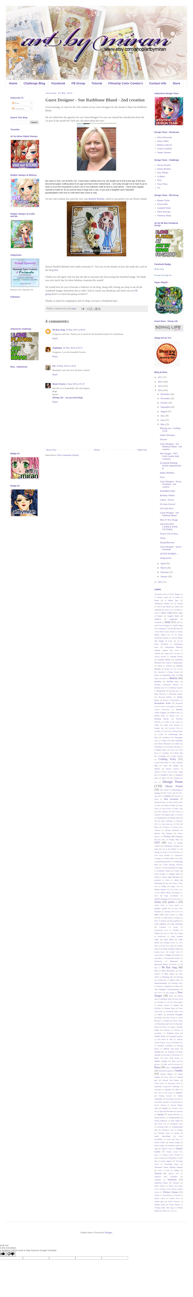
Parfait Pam (170, 1008)
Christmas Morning (173, 747)
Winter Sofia (159, 1204)
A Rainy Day (171, 600)
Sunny (180, 1130)
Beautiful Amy (169, 675)
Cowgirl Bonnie (177, 756)
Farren (180, 815)
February (164, 572)
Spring (160, 1114)
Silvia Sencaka (163, 211)
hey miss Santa (171, 883)
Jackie (157, 901)
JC (179, 912)
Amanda (157, 610)
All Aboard (178, 604)
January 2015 (170, 912)
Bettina (173, 678)
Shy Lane (168, 1093)
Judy (181, 915)
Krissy (163, 921)
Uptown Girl (173, 1174)
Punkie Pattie (159, 1036)
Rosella (167, 1055)
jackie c (172, 901)
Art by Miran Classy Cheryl (164, 632)
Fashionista (161, 818)
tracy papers (167, 1161)
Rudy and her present (171, 1064)
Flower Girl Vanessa (163, 833)
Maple (168, 955)
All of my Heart (164, 607)
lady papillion (175, 921)
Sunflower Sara (167, 1130)
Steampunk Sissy (176, 1124)
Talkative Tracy (166, 1149)
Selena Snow (159, 1083)
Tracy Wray (162, 184)
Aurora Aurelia (164, 165)
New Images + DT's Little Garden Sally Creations (169, 456)
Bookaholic (176, 700)
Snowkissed (176, 1102)
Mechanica (158, 961)
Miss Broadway (168, 971)
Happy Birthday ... (168, 473)
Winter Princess (173, 1201)
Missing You (168, 977)
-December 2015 (160, 594)
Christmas (158, 747)
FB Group (78, 83)
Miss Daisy (169, 974)
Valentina (157, 1180)
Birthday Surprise (176, 688)
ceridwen (166, 737)
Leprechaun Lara (161, 930)
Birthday (157, 681)
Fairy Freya (166, 809)
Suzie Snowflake (162, 1136)
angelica (157, 619)
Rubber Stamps (160, 1061)
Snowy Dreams (160, 1105)
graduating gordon (163, 862)
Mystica (168, 986)
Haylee (156, 877)
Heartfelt (157, 880)
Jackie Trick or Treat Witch (166, 905)
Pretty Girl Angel (168, 1027)
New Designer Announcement (166, 989)
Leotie (175, 927)
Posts (15, 103)
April (163, 563)
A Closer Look (161, 597)
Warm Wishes (159, 1186)
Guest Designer (160, 874)
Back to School (165, 666)
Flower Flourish (172, 830)
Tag (155, 1149)
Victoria (176, 1183)
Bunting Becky (161, 719)
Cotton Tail (178, 753)
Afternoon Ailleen (162, 603)
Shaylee (168, 1089)
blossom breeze (176, 694)
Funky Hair (174, 839)
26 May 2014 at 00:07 (76, 330)
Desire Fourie (58, 384)
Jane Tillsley (162, 172)
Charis (164, 740)
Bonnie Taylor (163, 200)
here (56, 270)
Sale (167, 1068)
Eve (158, 805)
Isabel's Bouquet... (168, 435)
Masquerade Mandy (172, 958)
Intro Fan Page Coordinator (166, 896)
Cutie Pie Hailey (171, 765)
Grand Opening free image (173, 868)
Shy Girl (157, 1093)
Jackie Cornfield (164, 148)
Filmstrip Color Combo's (125, 83)
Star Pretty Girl (160, 1124)
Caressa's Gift (174, 728)
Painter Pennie (163, 1005)
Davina (157, 772)
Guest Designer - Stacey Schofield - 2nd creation (171, 484)
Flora (162, 477)
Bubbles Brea (175, 713)
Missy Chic (175, 980)
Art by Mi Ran (174, 628)
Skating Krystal (165, 1096)
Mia (156, 971)
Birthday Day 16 (160, 688)
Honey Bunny (160, 889)
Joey (156, 914)
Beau (156, 675)
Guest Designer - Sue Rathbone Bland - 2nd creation (171, 446)
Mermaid (173, 961)
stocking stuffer (163, 1127)
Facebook (58, 83)
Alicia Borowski (164, 137)
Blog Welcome (160, 694)
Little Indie (168, 939)
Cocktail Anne (160, 750)
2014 (160, 390)
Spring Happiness (160, 1121)
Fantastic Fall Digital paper (164, 815)
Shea (177, 1089)
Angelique (57, 348)
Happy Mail (174, 874)
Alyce (177, 607)
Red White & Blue (165, 1039)
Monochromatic (160, 983)
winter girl (158, 1201)
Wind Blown (167, 1195)
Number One (165, 999)
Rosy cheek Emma (171, 1058)
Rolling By (159, 1052)
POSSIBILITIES (167, 491)
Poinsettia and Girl (164, 1024)
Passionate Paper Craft (174, 1011)
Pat (54, 366)
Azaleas (168, 663)
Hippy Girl (175, 886)
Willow (157, 1195)
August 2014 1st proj (172, 653)
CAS (165, 731)
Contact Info (157, 83)
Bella (164, 678)
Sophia (165, 1108)
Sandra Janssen (164, 152)
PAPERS (157, 1008)
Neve (177, 986)
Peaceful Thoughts (175, 1014)
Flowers (163, 439)
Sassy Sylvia (168, 1077)
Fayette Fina (175, 818)
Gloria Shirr (162, 204)
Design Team (173, 782)
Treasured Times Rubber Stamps (168, 1167)
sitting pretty (165, 558)
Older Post (142, 450)
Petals (166, 1021)
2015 (160, 386)
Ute (158, 187)
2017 (160, 377)
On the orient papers (175, 1002)
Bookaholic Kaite (162, 703)
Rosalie (171, 1052)
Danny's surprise (172, 769)
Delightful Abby (166, 775)
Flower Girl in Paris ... (170, 534)
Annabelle (158, 622)
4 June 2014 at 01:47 (75, 384)
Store (176, 83)
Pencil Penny (170, 1018)
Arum (176, 650)
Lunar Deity (158, 955)
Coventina (162, 756)
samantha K (177, 1067)
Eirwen (177, 796)
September (165, 407)
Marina (177, 955)
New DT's (158, 993)
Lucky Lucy (159, 952)
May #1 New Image (169, 520)
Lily (164, 933)
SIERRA (179, 1093)
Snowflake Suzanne (161, 1102)
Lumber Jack (174, 952)
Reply (55, 338)
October (164, 403)
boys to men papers (168, 706)
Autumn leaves (176, 656)
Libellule (176, 930)
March (163, 568)
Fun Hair (161, 840)
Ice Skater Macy (164, 892)
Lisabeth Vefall (164, 208)
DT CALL (167, 793)
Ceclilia (160, 734)
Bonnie (165, 700)
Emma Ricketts (164, 169)
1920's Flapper (175, 594)
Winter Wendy (174, 1205)
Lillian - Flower (167, 500)
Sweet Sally (159, 1145)
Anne (167, 622)
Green (176, 871)
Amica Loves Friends (172, 610)
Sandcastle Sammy (165, 1071)
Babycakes (178, 663)
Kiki (156, 921)
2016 (160, 382)
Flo (178, 824)
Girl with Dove (167, 508)
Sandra (179, 1070)
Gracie (180, 858)
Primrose (167, 1030)
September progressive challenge (166, 1086)
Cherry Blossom (164, 744)
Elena (156, 799)
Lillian (157, 933)
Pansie (176, 1005)
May (162, 424)
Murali (159, 986)
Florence (166, 827)
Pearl (160, 1018)
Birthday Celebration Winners (166, 685)
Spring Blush (174, 1117)
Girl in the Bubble (169, 849)
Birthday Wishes (167, 495)
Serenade (157, 1090)
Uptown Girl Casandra (165, 1176)
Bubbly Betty (159, 716)
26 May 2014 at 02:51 (73, 348)
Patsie (160, 1014)
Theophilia (172, 1158)
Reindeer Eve (178, 1043)
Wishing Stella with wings (164, 1208)
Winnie (177, 1195)
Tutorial (96, 83)
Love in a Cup (167, 946)
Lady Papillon (160, 924)
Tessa (162, 1158)
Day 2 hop (167, 772)
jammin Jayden (160, 908)
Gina (156, 849)
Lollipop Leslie (169, 943)
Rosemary (176, 1055)
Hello (168, 880)
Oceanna (160, 1002)
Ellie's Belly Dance (176, 802)
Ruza (157, 1067)
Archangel (161, 629)
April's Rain (178, 625)
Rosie (156, 1058)
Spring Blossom (167, 542)
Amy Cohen (166, 613)
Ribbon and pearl (171, 1049)
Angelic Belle (173, 616)
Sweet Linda (174, 1142)
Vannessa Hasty (164, 215)
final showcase (167, 824)
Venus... (163, 538)
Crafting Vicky (167, 759)
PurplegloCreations (176, 1036)
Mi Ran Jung (58, 330)
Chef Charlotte (177, 740)
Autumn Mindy (164, 659)
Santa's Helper (166, 1074)
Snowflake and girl (173, 1099)
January (164, 576)
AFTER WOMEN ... (169, 554)
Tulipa (176, 1170)
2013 (160, 582)
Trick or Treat (163, 1170)
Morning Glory (177, 983)
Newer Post (51, 450)
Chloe (177, 744)
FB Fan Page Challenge (163, 821)
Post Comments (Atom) (68, 455)
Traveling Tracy (171, 1164)
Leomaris (162, 927)
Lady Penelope (176, 924)
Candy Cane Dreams (171, 725)
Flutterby (179, 836)
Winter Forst (174, 1198)
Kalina (177, 918)
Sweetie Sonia (173, 1145)
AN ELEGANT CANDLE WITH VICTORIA (169, 527)
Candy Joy (159, 728)
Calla (156, 725)
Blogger (108, 1232)
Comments (18, 108)
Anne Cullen (163, 141)
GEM (170, 843)
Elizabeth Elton (160, 802)
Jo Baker (161, 176)
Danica (157, 769)
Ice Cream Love (176, 889)
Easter (168, 796)
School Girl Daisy (170, 1080)
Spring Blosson (160, 1118)
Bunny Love (174, 716)
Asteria (157, 653)
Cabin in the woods (172, 722)
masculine (158, 958)
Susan (176, 1133)
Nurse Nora (178, 999)
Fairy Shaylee (163, 812)
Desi (164, 778)
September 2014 (174, 1083)
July (162, 416)
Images (177, 893)
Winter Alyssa (159, 1198)
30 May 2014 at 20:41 (66, 366)
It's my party (175, 899)
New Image (169, 993)
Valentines (172, 1179)
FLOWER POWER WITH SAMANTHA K (170, 466)
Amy (156, 613)
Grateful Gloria (163, 871)
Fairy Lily (178, 808)
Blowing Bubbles (165, 697)
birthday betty (173, 681)
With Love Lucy (168, 1211)
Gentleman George (171, 846)
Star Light (175, 1121)
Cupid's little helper (161, 763)
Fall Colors (175, 812)
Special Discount (166, 1111)
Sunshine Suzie (164, 1133)
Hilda (164, 886)
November (165, 398)
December (165, 394)
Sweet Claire (159, 1142)
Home (13, 83)
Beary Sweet (174, 672)
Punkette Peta (173, 1033)
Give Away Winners (162, 855)
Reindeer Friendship (165, 1046)
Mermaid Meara (161, 964)
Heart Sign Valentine (171, 877)
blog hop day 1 (174, 691)
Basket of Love (171, 669)
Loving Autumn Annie (170, 949)
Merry (174, 964)
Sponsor (180, 1111)
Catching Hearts (177, 731)
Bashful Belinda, (96, 198)
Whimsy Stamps (170, 1192)
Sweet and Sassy (173, 1139)
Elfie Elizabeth (171, 799)
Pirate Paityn (178, 1021)
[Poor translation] (11, 1254)
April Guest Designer (162, 625)
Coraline (165, 753)
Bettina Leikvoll (164, 145)
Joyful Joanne (169, 915)
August (163, 411)
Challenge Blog (34, 83)
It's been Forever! (168, 504)
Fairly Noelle (169, 805)
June (162, 420)
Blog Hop (161, 691)
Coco (172, 750)
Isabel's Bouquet (161, 899)
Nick (159, 180)
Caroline (157, 731)
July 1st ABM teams (164, 918)
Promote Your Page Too (163, 275)
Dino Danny (164, 790)
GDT (157, 842)
